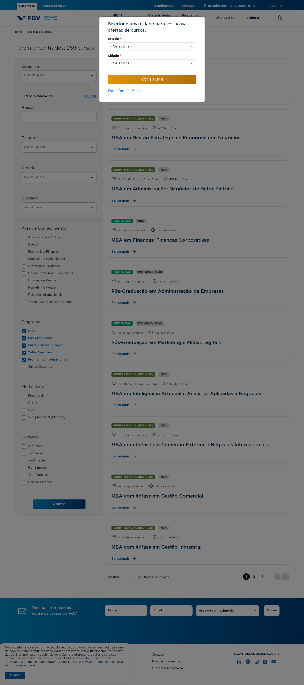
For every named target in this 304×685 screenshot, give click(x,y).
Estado (114, 39)
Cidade (114, 55)
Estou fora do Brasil (124, 91)
